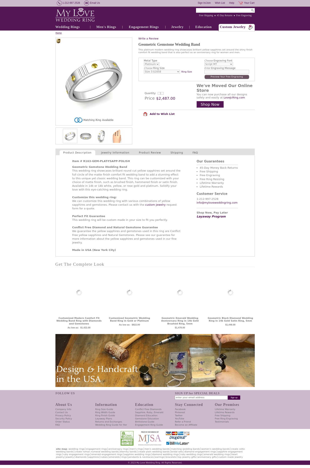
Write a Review (148, 38)
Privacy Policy (63, 415)
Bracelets (171, 457)
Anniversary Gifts (207, 457)
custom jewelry (155, 204)
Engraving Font (218, 60)
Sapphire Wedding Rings (137, 454)
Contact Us (61, 412)
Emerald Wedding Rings (217, 454)
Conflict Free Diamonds (148, 409)
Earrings (159, 457)
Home (59, 33)
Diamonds (81, 457)
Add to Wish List (159, 113)
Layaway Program (211, 216)
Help (231, 2)
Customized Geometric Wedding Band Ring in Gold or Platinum (129, 319)
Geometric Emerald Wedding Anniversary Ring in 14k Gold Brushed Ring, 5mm (179, 321)
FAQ (195, 152)
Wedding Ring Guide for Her (111, 425)
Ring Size (154, 68)
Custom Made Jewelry (230, 457)
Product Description (77, 152)
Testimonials (222, 421)
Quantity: (150, 93)
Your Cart (249, 2)
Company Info (63, 409)
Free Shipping (206, 15)
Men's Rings (106, 27)
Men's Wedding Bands (157, 449)
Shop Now (210, 104)
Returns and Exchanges (108, 421)
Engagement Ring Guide (149, 425)
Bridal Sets (177, 451)
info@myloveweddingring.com (217, 202)
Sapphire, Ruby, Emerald (149, 412)
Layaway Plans (103, 418)
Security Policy (63, 418)
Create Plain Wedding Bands (153, 451)
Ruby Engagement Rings (76, 454)
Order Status (62, 421)
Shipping (176, 152)
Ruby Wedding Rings (191, 454)
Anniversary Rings (118, 449)
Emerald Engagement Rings (107, 454)
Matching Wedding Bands (185, 449)
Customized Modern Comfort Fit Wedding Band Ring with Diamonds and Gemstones (79, 321)
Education (203, 27)
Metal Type (150, 60)
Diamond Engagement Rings (200, 451)
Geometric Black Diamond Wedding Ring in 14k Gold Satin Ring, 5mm (230, 319)
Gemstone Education (147, 418)
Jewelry (177, 27)
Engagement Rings (144, 27)
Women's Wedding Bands (215, 449)
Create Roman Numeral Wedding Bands (96, 451)
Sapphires (93, 457)
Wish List (220, 2)
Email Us (95, 2)
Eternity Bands (128, 451)
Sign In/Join (204, 2)
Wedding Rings (67, 27)
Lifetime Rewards (225, 412)
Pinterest (180, 412)
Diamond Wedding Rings (165, 454)
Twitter (179, 415)
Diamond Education (146, 415)
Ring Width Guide (105, 412)
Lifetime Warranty (225, 409)
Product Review (150, 152)
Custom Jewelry (233, 27)
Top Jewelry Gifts (187, 457)
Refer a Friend (183, 421)
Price (150, 98)
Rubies (104, 457)
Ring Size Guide (104, 409)
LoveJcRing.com (234, 97)
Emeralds (114, 457)
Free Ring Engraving (226, 418)
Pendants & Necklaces (141, 457)
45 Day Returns (224, 15)
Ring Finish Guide (105, 415)
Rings (124, 457)
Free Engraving (243, 15)
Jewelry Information (115, 152)
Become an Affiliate (186, 425)
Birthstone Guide (144, 421)
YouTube (179, 418)
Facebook (180, 409)
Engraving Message (220, 68)
